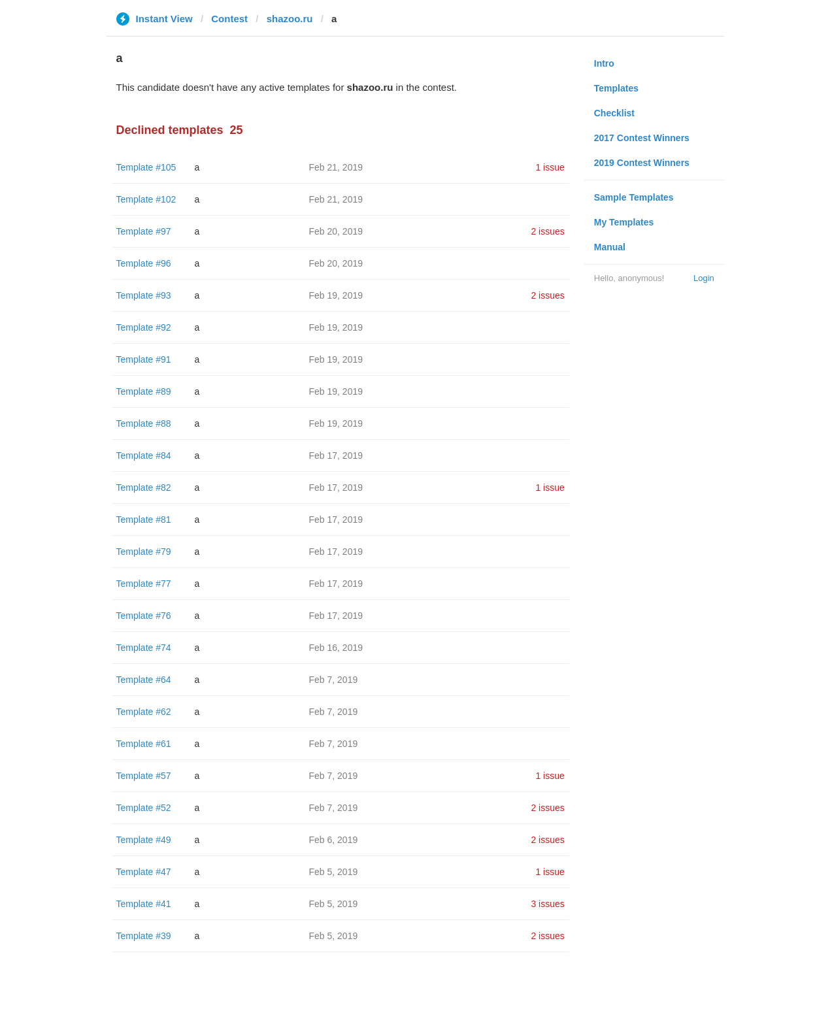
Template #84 (143, 455)
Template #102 (146, 199)
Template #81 (143, 519)
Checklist (614, 113)
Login (703, 278)
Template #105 (146, 167)
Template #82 (143, 487)
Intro (604, 63)
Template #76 (143, 615)
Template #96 (143, 263)
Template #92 (143, 327)
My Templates (624, 222)
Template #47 (143, 872)
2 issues (547, 231)
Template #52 (143, 808)
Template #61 (143, 743)
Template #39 (143, 936)
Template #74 (143, 647)
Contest (229, 18)
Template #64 (143, 679)
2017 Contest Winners (641, 138)
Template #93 (143, 295)
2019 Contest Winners (641, 162)
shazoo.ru (290, 18)
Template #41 (143, 904)
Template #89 (143, 391)
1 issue (549, 167)
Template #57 (143, 776)
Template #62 (143, 711)
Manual (609, 247)
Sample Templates (634, 197)
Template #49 (143, 840)
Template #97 (143, 231)
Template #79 (143, 551)
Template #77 (143, 583)
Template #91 (143, 359)
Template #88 (143, 423)
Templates (616, 88)
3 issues (547, 904)
